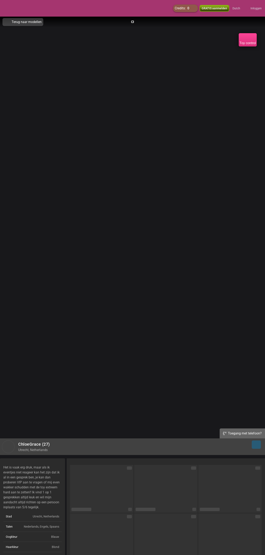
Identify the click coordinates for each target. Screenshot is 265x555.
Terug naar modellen (23, 22)
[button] (239, 8)
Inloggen (256, 8)
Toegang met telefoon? (242, 433)
